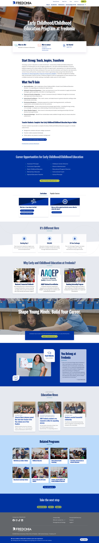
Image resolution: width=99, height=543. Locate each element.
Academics (53, 4)
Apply (83, 1)
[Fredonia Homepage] (22, 3)
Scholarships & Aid (70, 4)
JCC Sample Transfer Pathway (26, 214)
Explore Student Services (49, 337)
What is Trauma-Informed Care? (49, 181)
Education (44, 47)
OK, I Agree (84, 539)
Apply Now (69, 47)
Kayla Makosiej (49, 356)
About (46, 4)
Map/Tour (64, 1)
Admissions (60, 4)
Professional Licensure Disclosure (30, 144)
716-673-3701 (45, 50)
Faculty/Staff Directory (75, 518)
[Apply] (64, 44)
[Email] (40, 44)
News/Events (56, 1)
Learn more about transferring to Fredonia (33, 140)
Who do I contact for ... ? (59, 520)
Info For (76, 1)
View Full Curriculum (56, 212)
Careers (71, 520)
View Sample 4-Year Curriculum (26, 211)
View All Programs (48, 487)
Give (71, 1)
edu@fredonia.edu (46, 48)
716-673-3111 (22, 517)
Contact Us (15, 517)
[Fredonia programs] (16, 44)
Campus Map (56, 518)
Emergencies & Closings (59, 522)
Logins (71, 522)
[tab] (43, 194)
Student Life (80, 4)
